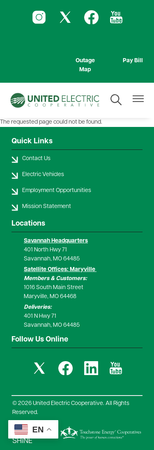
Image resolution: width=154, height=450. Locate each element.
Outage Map (85, 65)
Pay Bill (133, 61)
